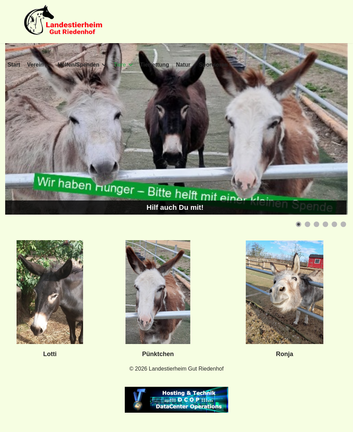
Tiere (119, 65)
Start (14, 65)
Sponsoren (213, 65)
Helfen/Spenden (78, 65)
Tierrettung (154, 65)
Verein (35, 65)
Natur (183, 65)
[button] (298, 224)
